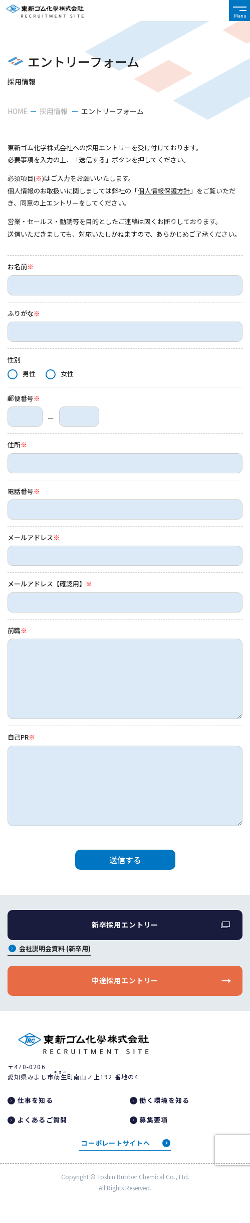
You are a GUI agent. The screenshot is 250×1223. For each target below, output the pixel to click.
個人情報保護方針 (164, 190)
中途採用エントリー (125, 980)
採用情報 (54, 111)
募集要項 (153, 1120)
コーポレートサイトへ (115, 1143)
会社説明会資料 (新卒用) (55, 949)
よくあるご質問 (43, 1120)
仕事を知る (36, 1100)
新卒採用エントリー (125, 925)
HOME (18, 111)
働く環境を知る (164, 1100)
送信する (125, 860)
